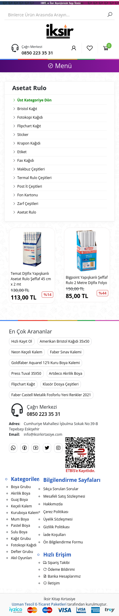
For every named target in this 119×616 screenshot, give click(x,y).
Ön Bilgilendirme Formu (63, 542)
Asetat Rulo (26, 212)
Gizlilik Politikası (56, 526)
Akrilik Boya (20, 493)
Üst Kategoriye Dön (31, 100)
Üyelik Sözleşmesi (57, 519)
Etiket (21, 151)
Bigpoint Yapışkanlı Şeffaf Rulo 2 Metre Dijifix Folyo (87, 280)
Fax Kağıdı (25, 160)
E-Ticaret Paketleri (50, 604)
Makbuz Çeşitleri (31, 169)
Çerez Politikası (55, 511)
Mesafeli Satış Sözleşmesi (64, 496)
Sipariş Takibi (56, 562)
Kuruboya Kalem (24, 512)
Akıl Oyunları (21, 557)
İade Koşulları (54, 534)
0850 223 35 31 (37, 53)
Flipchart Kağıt (29, 125)
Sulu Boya (19, 532)
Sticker (23, 134)
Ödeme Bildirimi (59, 569)
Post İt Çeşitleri (29, 186)
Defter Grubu (22, 551)
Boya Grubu (21, 486)
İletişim (51, 583)
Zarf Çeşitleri (27, 203)
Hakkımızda (52, 504)
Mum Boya (20, 519)
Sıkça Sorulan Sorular (60, 488)
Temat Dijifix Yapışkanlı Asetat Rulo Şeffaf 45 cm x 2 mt (31, 279)
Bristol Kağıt (27, 108)
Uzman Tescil (23, 604)
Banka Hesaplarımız (62, 576)
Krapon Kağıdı (28, 143)
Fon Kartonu (27, 195)
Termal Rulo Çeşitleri (34, 177)
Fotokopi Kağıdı (30, 117)
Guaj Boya (19, 499)
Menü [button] (59, 66)
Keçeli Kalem (21, 506)
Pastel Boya (20, 525)
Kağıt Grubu (21, 538)
